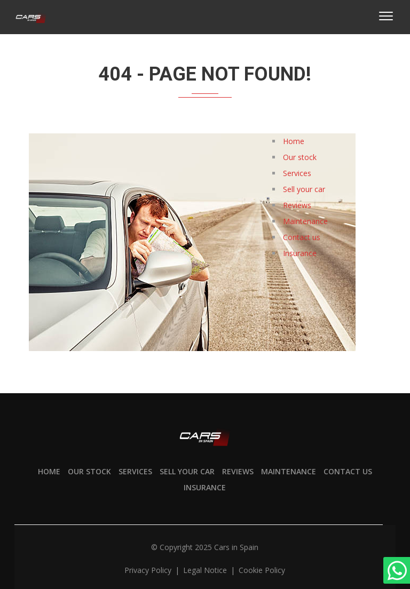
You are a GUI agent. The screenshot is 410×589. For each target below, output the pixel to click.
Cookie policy (262, 570)
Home (293, 141)
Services (297, 173)
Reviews (297, 205)
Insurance (300, 253)
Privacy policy (149, 570)
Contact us (301, 237)
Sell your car (304, 189)
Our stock (300, 157)
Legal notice (206, 570)
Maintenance (305, 221)
